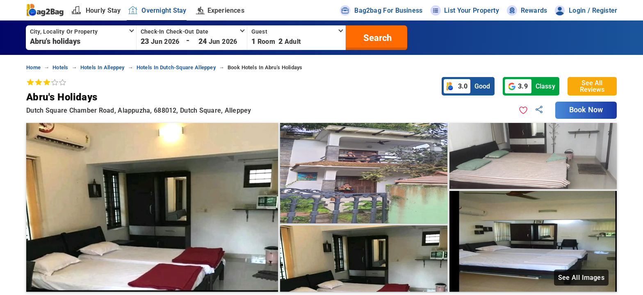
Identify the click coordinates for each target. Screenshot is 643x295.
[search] (376, 37)
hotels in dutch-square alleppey (176, 67)
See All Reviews (592, 86)
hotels (60, 67)
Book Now (586, 110)
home (33, 67)
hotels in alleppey (102, 67)
